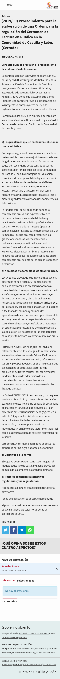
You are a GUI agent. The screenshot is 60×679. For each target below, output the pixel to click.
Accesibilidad (49, 664)
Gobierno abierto (16, 627)
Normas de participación (17, 644)
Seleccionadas (25, 580)
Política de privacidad (12, 664)
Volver (6, 16)
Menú (8, 5)
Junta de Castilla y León (37, 672)
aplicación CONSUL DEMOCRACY (34, 633)
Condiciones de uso (32, 664)
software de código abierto (14, 637)
